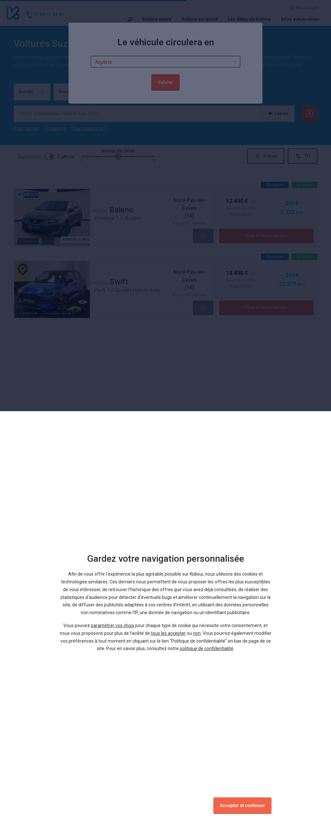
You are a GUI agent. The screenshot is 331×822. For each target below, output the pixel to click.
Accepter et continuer (242, 805)
